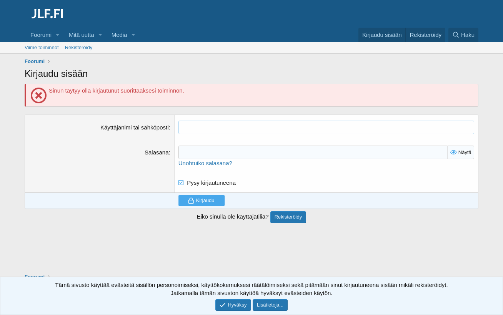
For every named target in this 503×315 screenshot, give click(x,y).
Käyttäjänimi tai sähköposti (134, 127)
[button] (57, 35)
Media (119, 35)
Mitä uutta (81, 35)
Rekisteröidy (79, 47)
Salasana (157, 152)
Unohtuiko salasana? (205, 163)
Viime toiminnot (42, 47)
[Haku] (463, 35)
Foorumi (41, 35)
